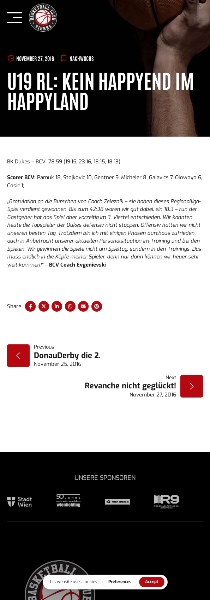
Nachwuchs (82, 58)
